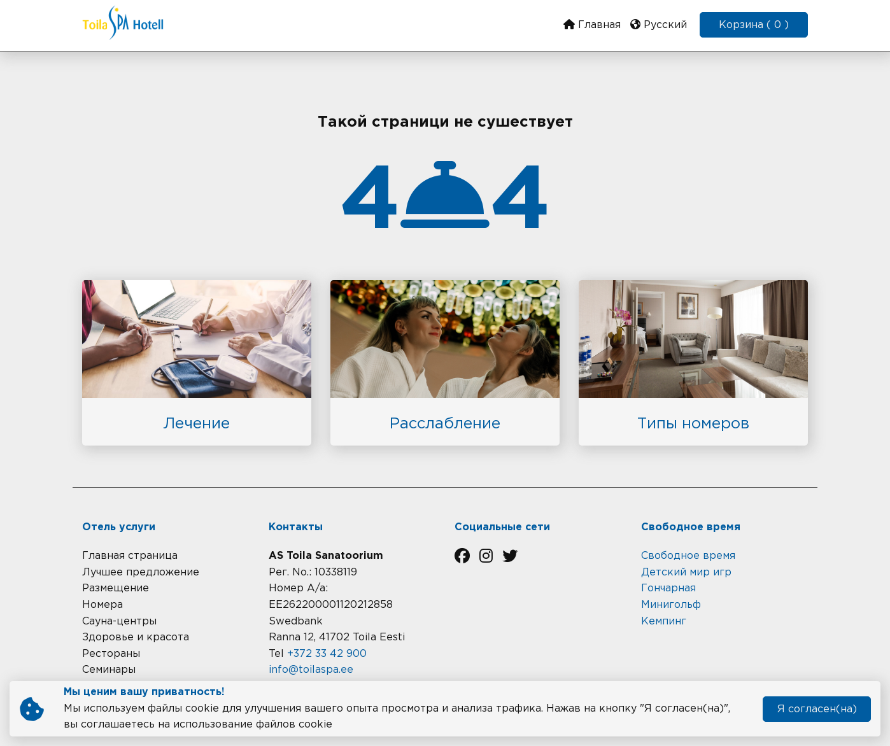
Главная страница (130, 556)
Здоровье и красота (135, 637)
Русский (658, 24)
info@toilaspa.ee (311, 670)
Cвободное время (688, 556)
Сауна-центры (119, 621)
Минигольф (671, 605)
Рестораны (111, 654)
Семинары (109, 670)
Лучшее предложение (140, 572)
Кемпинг (663, 621)
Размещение (115, 588)
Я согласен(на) (817, 709)
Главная (592, 24)
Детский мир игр (686, 572)
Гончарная (668, 588)
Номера (102, 605)
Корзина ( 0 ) (754, 25)
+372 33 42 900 (327, 654)
